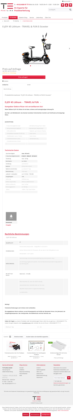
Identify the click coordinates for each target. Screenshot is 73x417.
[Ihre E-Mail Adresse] (60, 378)
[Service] (31, 17)
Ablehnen (25, 414)
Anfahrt (39, 368)
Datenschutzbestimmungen (61, 384)
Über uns (39, 372)
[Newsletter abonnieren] (69, 378)
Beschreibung (7, 89)
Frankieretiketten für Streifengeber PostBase (36, 354)
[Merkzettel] (62, 5)
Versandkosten (23, 374)
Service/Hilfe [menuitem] (66, 1)
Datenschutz (40, 374)
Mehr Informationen (63, 410)
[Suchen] (70, 9)
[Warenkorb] (70, 5)
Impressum (40, 378)
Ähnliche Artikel (18, 337)
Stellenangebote (41, 370)
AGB (20, 376)
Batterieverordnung (42, 376)
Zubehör (7, 337)
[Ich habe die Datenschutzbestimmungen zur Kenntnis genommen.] (54, 381)
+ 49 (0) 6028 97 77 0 (23, 4)
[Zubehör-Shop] (23, 17)
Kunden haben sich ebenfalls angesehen (37, 337)
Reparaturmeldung (24, 372)
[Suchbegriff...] (60, 9)
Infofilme (21, 370)
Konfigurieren (46, 414)
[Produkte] (5, 17)
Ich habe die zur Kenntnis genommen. (62, 383)
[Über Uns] (48, 17)
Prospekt (8, 225)
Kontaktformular (26, 324)
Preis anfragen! (31, 77)
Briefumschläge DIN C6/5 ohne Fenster (58, 354)
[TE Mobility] (13, 17)
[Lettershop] (39, 17)
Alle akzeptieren (35, 414)
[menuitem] (60, 9)
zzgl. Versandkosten (12, 71)
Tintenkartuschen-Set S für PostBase (14, 353)
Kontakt (21, 368)
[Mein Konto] (66, 5)
